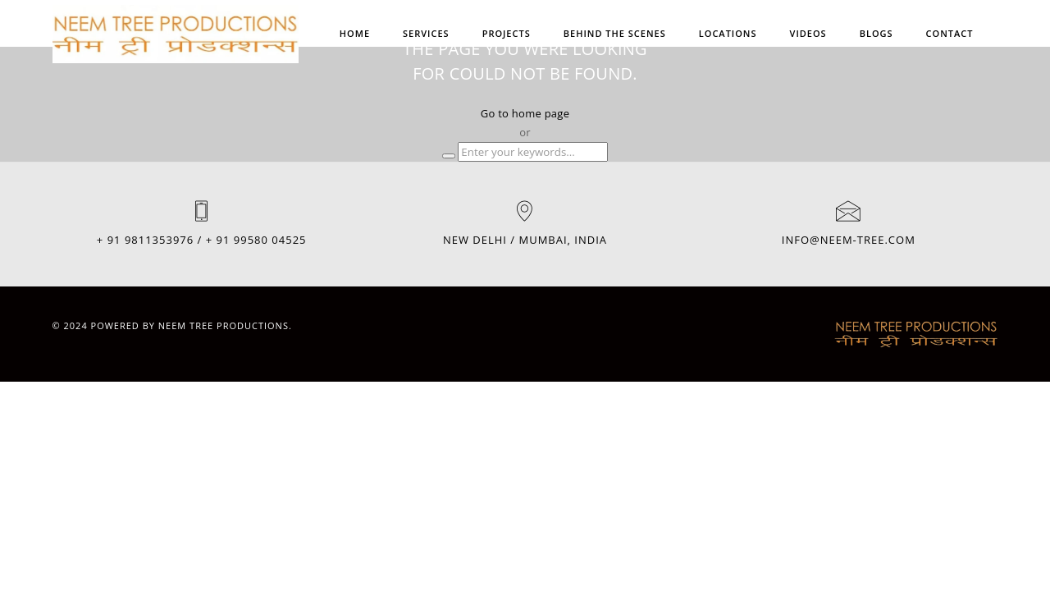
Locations (728, 33)
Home (355, 33)
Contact (950, 33)
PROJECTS (506, 33)
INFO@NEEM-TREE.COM (848, 239)
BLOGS (876, 33)
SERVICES (426, 33)
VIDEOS (808, 33)
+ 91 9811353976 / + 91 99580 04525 (202, 239)
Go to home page (525, 113)
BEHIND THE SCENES (615, 33)
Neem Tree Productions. (225, 325)
